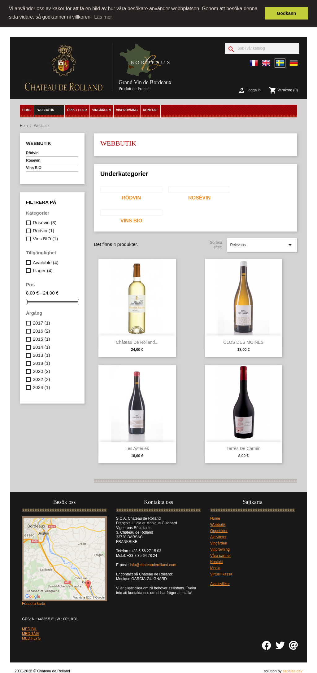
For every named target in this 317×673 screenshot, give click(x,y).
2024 (41, 386)
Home (27, 109)
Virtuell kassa (221, 574)
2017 (41, 322)
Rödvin (32, 153)
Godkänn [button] (286, 13)
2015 (41, 338)
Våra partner (220, 555)
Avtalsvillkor (220, 583)
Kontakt (150, 109)
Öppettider (77, 109)
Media (215, 568)
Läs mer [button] (103, 17)
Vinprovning (127, 109)
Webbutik (45, 109)
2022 (41, 378)
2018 (41, 362)
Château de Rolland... (137, 341)
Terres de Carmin (244, 447)
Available (46, 262)
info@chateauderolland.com (153, 564)
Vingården (101, 109)
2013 (41, 354)
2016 (41, 330)
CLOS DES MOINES (244, 341)
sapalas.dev (292, 670)
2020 (41, 370)
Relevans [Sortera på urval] (262, 244)
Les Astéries (137, 447)
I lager (43, 270)
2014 (41, 346)
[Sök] (262, 48)
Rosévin (33, 160)
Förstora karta (33, 603)
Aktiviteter (218, 537)
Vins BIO (33, 167)
